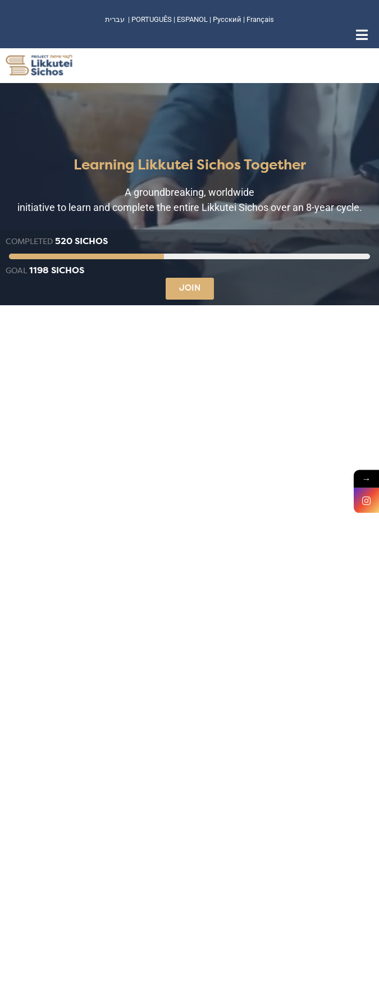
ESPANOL (192, 19)
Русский (228, 19)
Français (260, 19)
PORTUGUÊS (151, 19)
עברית (115, 19)
